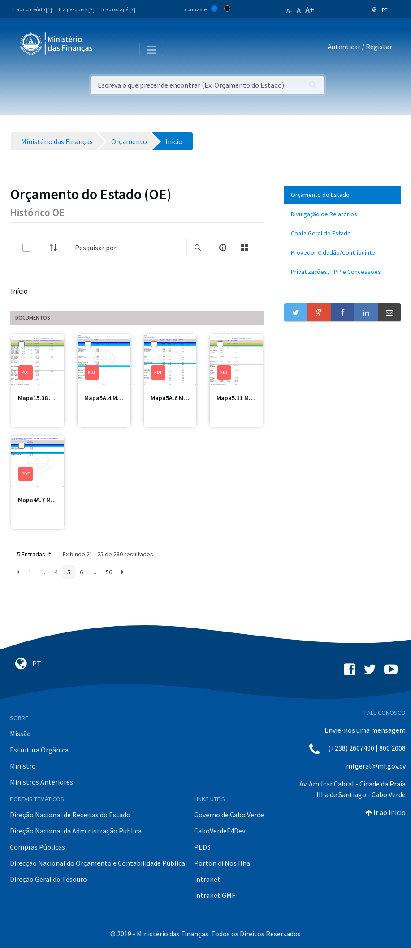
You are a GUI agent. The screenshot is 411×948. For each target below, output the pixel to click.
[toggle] (40, 247)
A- (289, 10)
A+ (309, 9)
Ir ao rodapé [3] (118, 9)
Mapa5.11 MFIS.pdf (242, 398)
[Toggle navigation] (107, 48)
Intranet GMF (214, 895)
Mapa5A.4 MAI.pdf (109, 398)
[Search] (127, 247)
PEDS (202, 846)
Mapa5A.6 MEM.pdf (177, 398)
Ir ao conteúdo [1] (32, 9)
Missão (20, 733)
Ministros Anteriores (41, 781)
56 (109, 572)
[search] (197, 247)
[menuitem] (342, 195)
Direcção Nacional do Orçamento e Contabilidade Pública (97, 862)
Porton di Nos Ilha (222, 862)
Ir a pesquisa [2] (77, 9)
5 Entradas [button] (35, 554)
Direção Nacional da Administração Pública (76, 830)
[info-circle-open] (223, 247)
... (43, 572)
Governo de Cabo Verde (229, 814)
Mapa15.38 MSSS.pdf (47, 398)
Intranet (207, 879)
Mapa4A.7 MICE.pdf (44, 499)
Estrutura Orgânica (39, 749)
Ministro (23, 765)
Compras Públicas (37, 846)
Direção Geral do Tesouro (48, 879)
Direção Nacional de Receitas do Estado (70, 814)
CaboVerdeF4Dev (219, 830)
